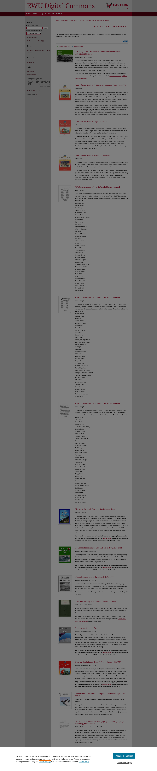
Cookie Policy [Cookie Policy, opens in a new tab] (84, 762)
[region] (78, 759)
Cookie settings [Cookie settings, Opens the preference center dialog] (124, 762)
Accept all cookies (124, 756)
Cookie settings (45, 762)
